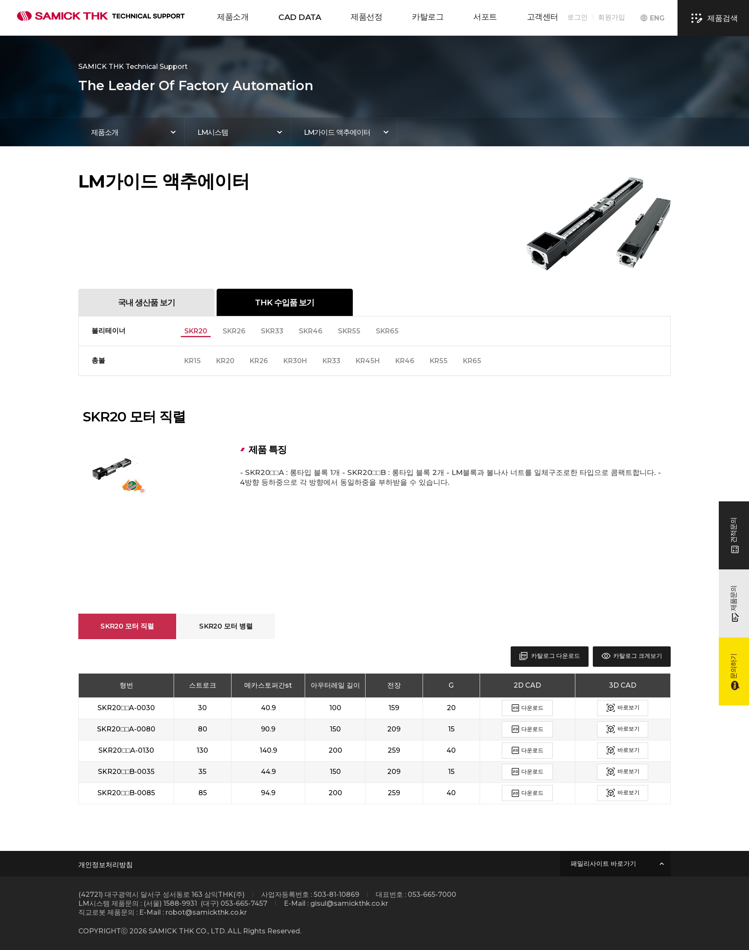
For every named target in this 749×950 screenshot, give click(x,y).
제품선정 (366, 17)
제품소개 (233, 17)
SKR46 (311, 331)
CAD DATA (299, 17)
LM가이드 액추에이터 (337, 132)
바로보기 (623, 708)
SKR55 (349, 331)
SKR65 (387, 331)
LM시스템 (212, 132)
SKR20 (195, 331)
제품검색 (713, 18)
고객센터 (542, 17)
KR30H (295, 361)
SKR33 (272, 331)
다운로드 (527, 708)
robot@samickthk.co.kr (206, 912)
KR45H (368, 361)
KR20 (225, 361)
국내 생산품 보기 (146, 302)
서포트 (485, 17)
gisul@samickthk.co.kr (349, 903)
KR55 (439, 361)
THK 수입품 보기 (284, 302)
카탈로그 (427, 17)
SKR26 (234, 331)
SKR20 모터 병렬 (226, 626)
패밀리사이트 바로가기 (603, 863)
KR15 (192, 361)
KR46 (405, 361)
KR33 (331, 361)
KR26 (259, 361)
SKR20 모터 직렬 (127, 626)
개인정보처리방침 (105, 865)
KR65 (472, 361)
